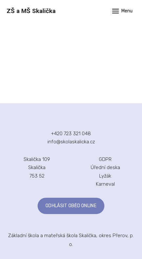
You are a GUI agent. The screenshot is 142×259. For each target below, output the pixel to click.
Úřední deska (105, 167)
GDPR (105, 159)
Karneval (105, 184)
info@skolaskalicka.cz (71, 142)
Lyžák (105, 176)
